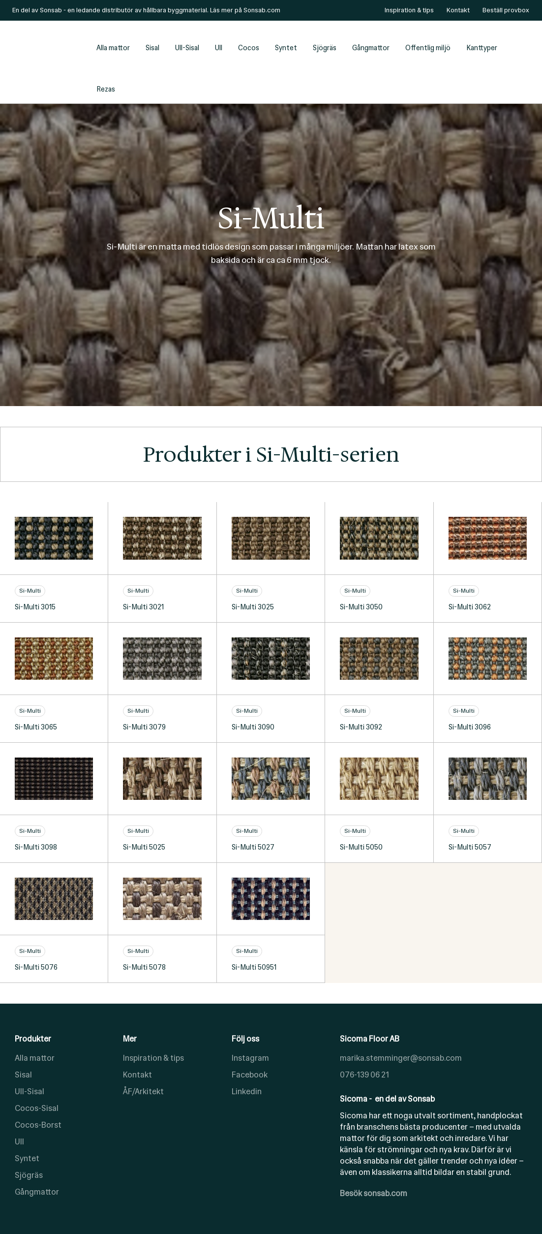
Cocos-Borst (38, 1125)
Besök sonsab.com (373, 1193)
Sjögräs (324, 47)
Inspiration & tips (153, 1058)
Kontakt (137, 1075)
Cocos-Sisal (37, 1108)
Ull (218, 47)
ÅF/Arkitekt (143, 1091)
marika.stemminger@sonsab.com (401, 1058)
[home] (49, 62)
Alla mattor (113, 47)
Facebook (250, 1075)
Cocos (248, 47)
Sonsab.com (261, 10)
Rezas (105, 89)
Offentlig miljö (428, 47)
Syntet (286, 47)
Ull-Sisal (187, 47)
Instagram (250, 1058)
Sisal (152, 47)
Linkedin (247, 1091)
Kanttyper (481, 47)
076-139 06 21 (364, 1075)
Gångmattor (371, 47)
